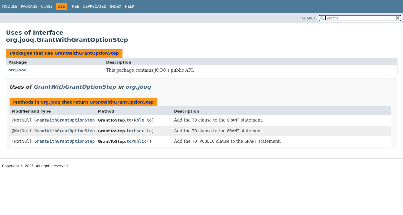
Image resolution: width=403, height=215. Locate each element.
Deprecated (95, 6)
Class (47, 6)
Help (129, 6)
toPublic (136, 141)
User (139, 130)
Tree (74, 6)
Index (116, 6)
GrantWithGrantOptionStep (86, 53)
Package (29, 6)
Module (9, 6)
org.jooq (17, 70)
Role (139, 120)
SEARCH (309, 18)
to (128, 120)
